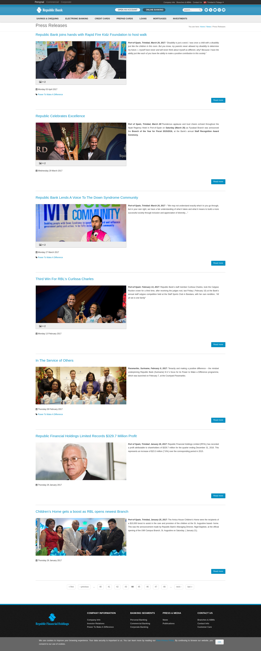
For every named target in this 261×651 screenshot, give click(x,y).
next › (178, 587)
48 (164, 587)
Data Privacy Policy (165, 640)
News (208, 27)
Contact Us (197, 2)
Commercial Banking (140, 623)
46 (147, 587)
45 (139, 587)
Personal (40, 2)
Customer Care (205, 627)
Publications (168, 623)
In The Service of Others (54, 360)
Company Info (169, 2)
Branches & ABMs (184, 2)
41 (109, 587)
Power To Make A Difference (50, 94)
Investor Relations (95, 623)
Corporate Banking (139, 627)
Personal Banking (138, 620)
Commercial (52, 2)
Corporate (66, 2)
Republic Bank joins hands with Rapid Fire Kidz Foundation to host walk (91, 34)
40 (100, 587)
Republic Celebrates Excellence (60, 116)
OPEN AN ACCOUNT (127, 10)
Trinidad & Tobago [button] (215, 2)
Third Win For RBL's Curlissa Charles (65, 279)
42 (117, 587)
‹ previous (84, 587)
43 (126, 587)
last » (189, 587)
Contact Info (203, 623)
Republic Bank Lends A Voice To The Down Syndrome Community (87, 197)
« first (71, 587)
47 (156, 587)
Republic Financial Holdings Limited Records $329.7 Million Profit (86, 436)
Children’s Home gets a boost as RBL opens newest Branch (82, 511)
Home (202, 27)
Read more (218, 100)
